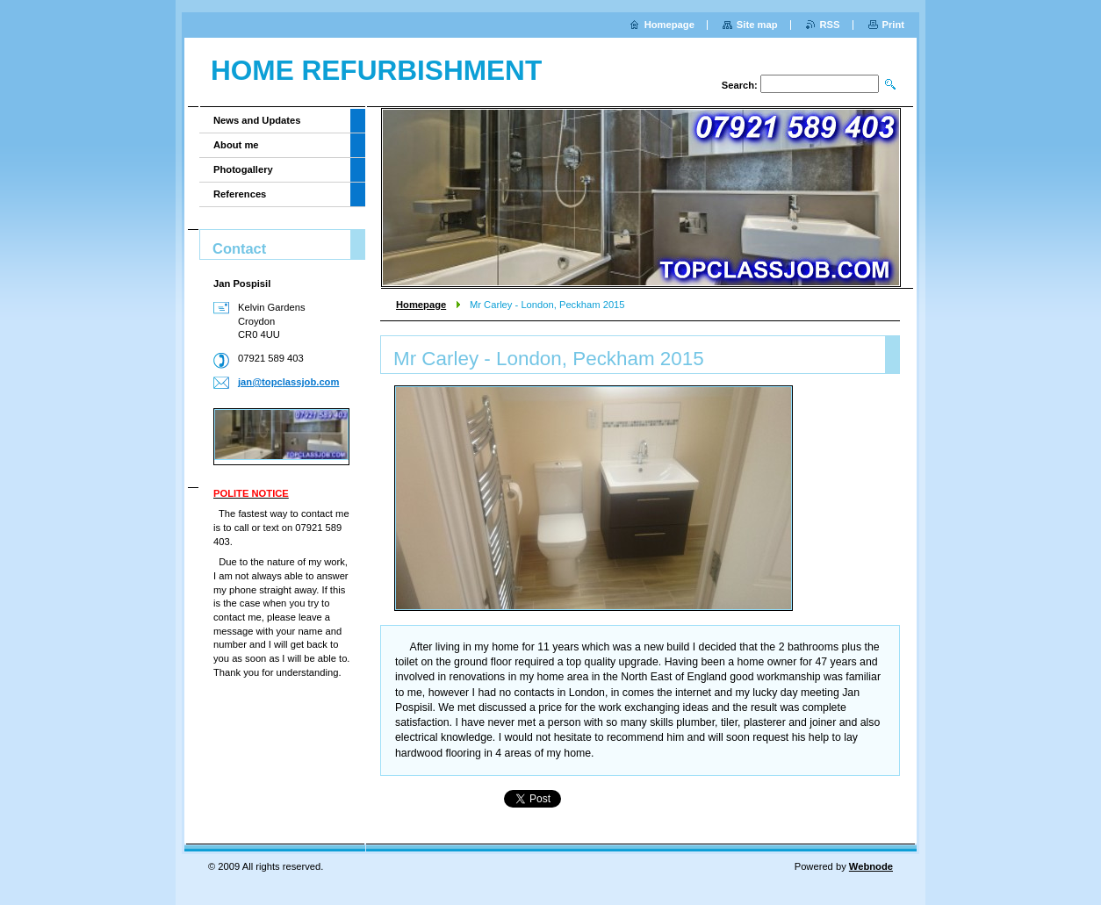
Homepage (421, 304)
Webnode (871, 866)
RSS (830, 24)
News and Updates (256, 120)
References (239, 194)
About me (236, 145)
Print (893, 24)
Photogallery (243, 169)
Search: (740, 85)
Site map (757, 24)
